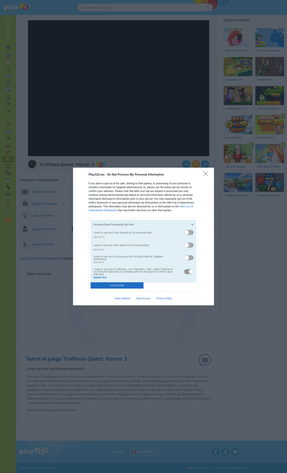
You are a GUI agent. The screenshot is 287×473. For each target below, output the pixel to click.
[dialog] (143, 236)
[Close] (206, 174)
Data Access (143, 298)
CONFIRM (117, 285)
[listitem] (143, 224)
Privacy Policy (164, 298)
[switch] (189, 232)
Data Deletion (123, 298)
